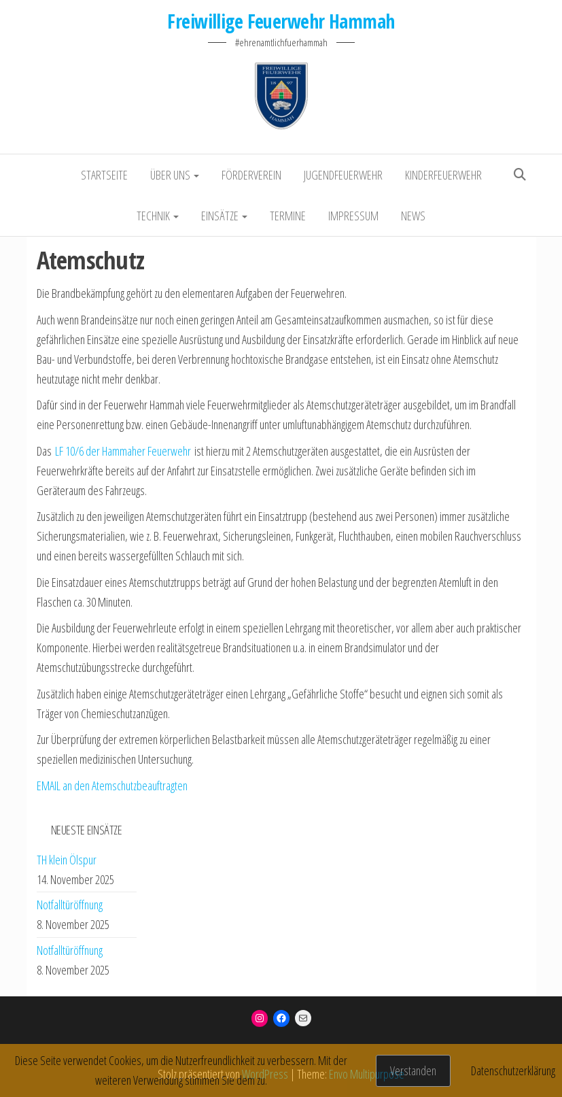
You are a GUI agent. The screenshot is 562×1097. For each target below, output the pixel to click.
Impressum (353, 215)
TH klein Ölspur (66, 859)
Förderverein (251, 175)
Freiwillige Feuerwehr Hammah (280, 21)
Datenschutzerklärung (513, 1070)
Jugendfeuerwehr (343, 175)
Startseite (104, 175)
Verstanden (413, 1070)
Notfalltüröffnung (70, 904)
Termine (288, 215)
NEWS (413, 215)
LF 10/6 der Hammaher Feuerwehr (123, 451)
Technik (158, 215)
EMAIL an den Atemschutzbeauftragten (112, 785)
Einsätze (224, 215)
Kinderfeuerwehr (443, 175)
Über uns (174, 175)
